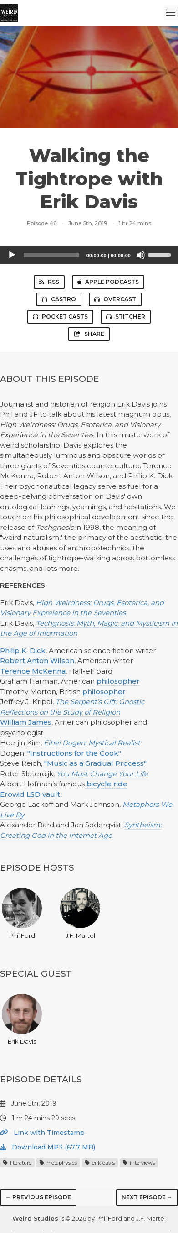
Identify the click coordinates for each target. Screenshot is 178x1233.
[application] (89, 255)
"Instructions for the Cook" (74, 753)
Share (89, 333)
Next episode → (147, 1197)
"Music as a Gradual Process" (95, 763)
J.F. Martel (80, 913)
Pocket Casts (60, 316)
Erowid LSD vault (30, 794)
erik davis (100, 1163)
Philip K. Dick (23, 650)
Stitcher (125, 316)
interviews (139, 1163)
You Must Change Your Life (102, 773)
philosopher (118, 681)
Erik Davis (22, 1019)
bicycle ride (106, 783)
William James (25, 722)
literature (17, 1163)
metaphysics (58, 1163)
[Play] (11, 255)
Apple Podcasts (108, 281)
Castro (59, 299)
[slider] (51, 255)
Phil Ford (22, 913)
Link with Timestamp (42, 1133)
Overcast (115, 299)
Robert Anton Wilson (37, 660)
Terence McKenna (33, 671)
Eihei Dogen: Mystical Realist (92, 742)
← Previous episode (38, 1197)
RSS (49, 281)
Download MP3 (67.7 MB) (47, 1147)
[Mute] (140, 255)
